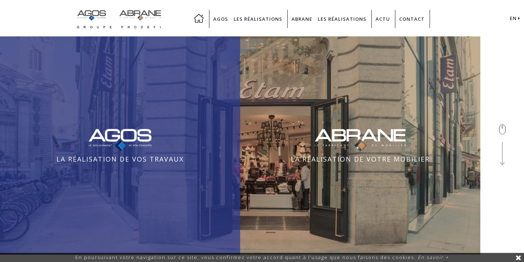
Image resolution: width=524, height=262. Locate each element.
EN (515, 18)
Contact (412, 19)
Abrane (301, 19)
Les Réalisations (258, 19)
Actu (383, 19)
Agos (220, 19)
